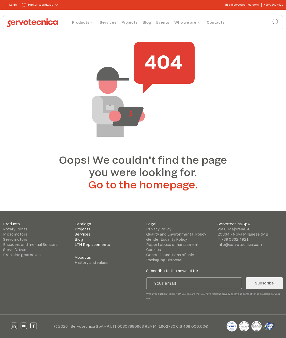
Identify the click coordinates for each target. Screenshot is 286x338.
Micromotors (15, 234)
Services (108, 22)
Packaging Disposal (164, 260)
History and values (91, 262)
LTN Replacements (92, 244)
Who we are (185, 22)
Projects (129, 22)
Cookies (153, 249)
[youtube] (24, 326)
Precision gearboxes (22, 255)
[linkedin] (14, 326)
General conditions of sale (170, 255)
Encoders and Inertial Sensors (30, 244)
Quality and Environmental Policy (176, 234)
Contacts (215, 22)
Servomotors (15, 239)
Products (80, 22)
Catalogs (83, 224)
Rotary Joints (15, 229)
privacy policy (230, 293)
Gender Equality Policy (166, 239)
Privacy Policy (158, 229)
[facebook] (33, 326)
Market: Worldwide (37, 5)
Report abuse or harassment (172, 244)
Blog (147, 22)
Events (162, 22)
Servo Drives (14, 249)
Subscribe (264, 283)
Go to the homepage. (143, 184)
